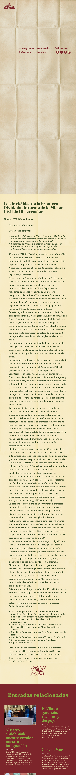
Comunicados (26, 219)
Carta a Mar (52, 749)
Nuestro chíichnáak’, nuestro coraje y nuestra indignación (20, 738)
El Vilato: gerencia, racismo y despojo (50, 714)
